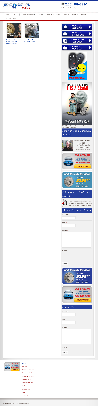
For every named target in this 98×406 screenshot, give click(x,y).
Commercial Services (28, 369)
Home (7, 14)
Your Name (65, 214)
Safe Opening (26, 389)
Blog (23, 392)
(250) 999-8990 (76, 4)
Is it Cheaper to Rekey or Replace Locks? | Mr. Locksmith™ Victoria (12, 41)
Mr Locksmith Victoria (30, 6)
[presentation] (76, 256)
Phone (64, 222)
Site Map (24, 366)
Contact (83, 14)
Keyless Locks (26, 386)
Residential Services (27, 376)
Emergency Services (28, 14)
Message (65, 230)
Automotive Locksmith (11, 18)
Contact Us (25, 395)
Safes (40, 14)
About (15, 14)
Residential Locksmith (52, 14)
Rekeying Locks (26, 379)
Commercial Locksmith (70, 14)
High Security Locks (27, 382)
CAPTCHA (64, 251)
